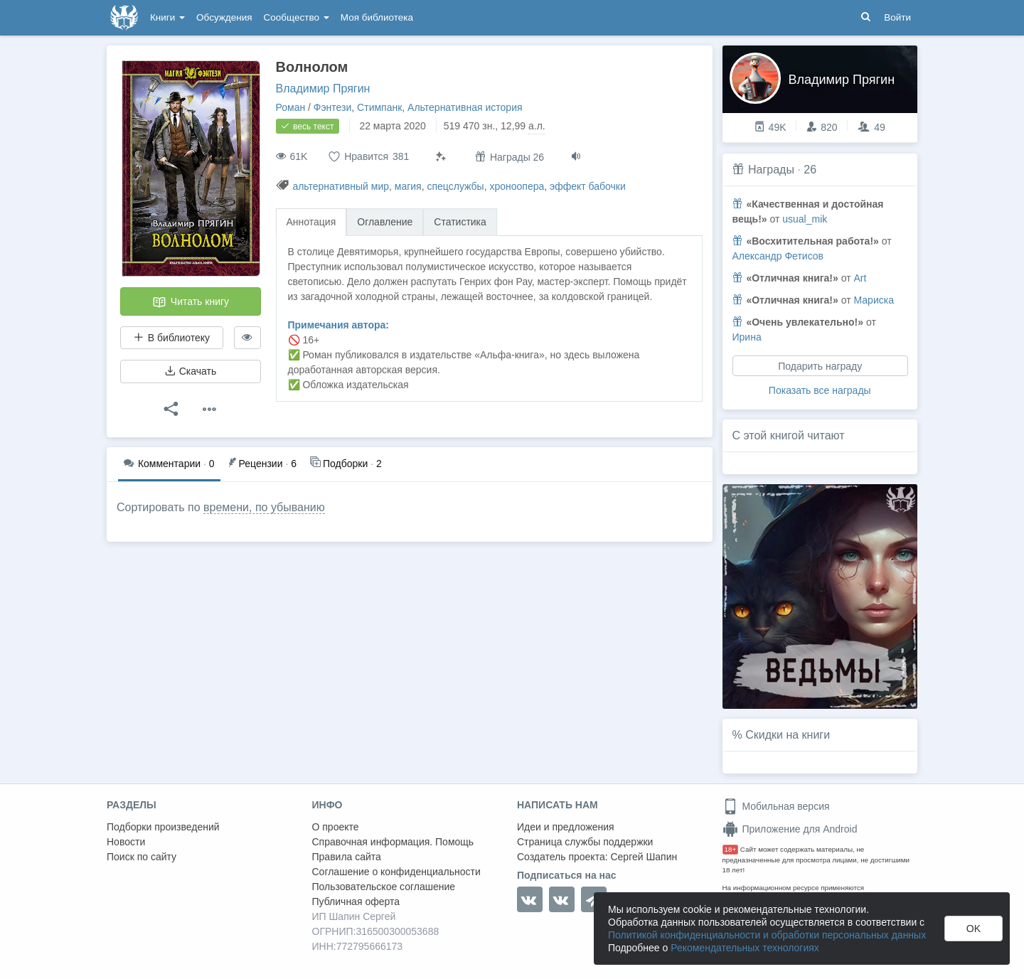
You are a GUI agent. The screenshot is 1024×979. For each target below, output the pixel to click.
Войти (897, 17)
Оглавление (384, 222)
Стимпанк (379, 107)
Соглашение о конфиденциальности (396, 871)
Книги (167, 17)
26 (810, 170)
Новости (126, 841)
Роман (291, 107)
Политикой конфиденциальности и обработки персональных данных (767, 935)
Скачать (190, 371)
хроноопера (516, 186)
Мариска (873, 300)
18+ (731, 849)
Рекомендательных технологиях (745, 947)
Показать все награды (820, 390)
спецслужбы (455, 186)
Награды (771, 170)
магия (408, 186)
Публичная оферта (356, 901)
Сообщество (296, 17)
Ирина (747, 337)
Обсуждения (224, 17)
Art (859, 278)
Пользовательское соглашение (384, 886)
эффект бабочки (588, 186)
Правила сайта (346, 856)
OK (973, 928)
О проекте (335, 827)
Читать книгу (190, 302)
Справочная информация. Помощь (393, 841)
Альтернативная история (464, 107)
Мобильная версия (776, 806)
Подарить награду (820, 366)
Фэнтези (333, 107)
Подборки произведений (163, 827)
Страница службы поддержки (585, 841)
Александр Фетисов (778, 256)
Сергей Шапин (643, 856)
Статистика (460, 222)
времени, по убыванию (264, 507)
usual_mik (804, 219)
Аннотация (311, 222)
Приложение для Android (790, 829)
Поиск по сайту (141, 856)
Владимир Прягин (323, 88)
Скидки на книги (787, 735)
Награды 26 (509, 157)
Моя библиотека (377, 17)
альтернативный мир (340, 186)
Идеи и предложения (565, 827)
